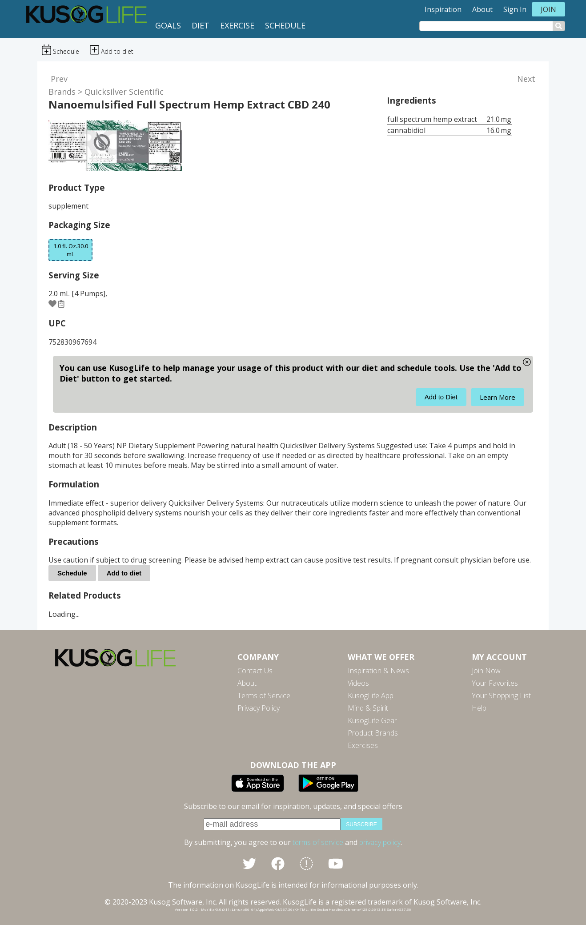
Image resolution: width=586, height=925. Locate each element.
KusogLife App (370, 695)
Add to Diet (441, 397)
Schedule (285, 25)
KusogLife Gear (372, 720)
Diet (200, 25)
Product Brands (373, 733)
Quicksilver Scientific (124, 91)
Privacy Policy (258, 708)
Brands (62, 91)
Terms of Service (263, 695)
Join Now (486, 671)
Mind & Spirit (368, 708)
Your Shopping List (501, 695)
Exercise (237, 25)
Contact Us (255, 671)
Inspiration (443, 9)
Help (479, 708)
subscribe (361, 824)
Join (548, 9)
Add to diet (124, 573)
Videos (358, 683)
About (482, 9)
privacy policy (380, 842)
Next (526, 78)
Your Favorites (495, 683)
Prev (59, 78)
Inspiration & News (378, 671)
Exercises (363, 745)
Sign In (514, 9)
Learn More (497, 397)
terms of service (318, 842)
